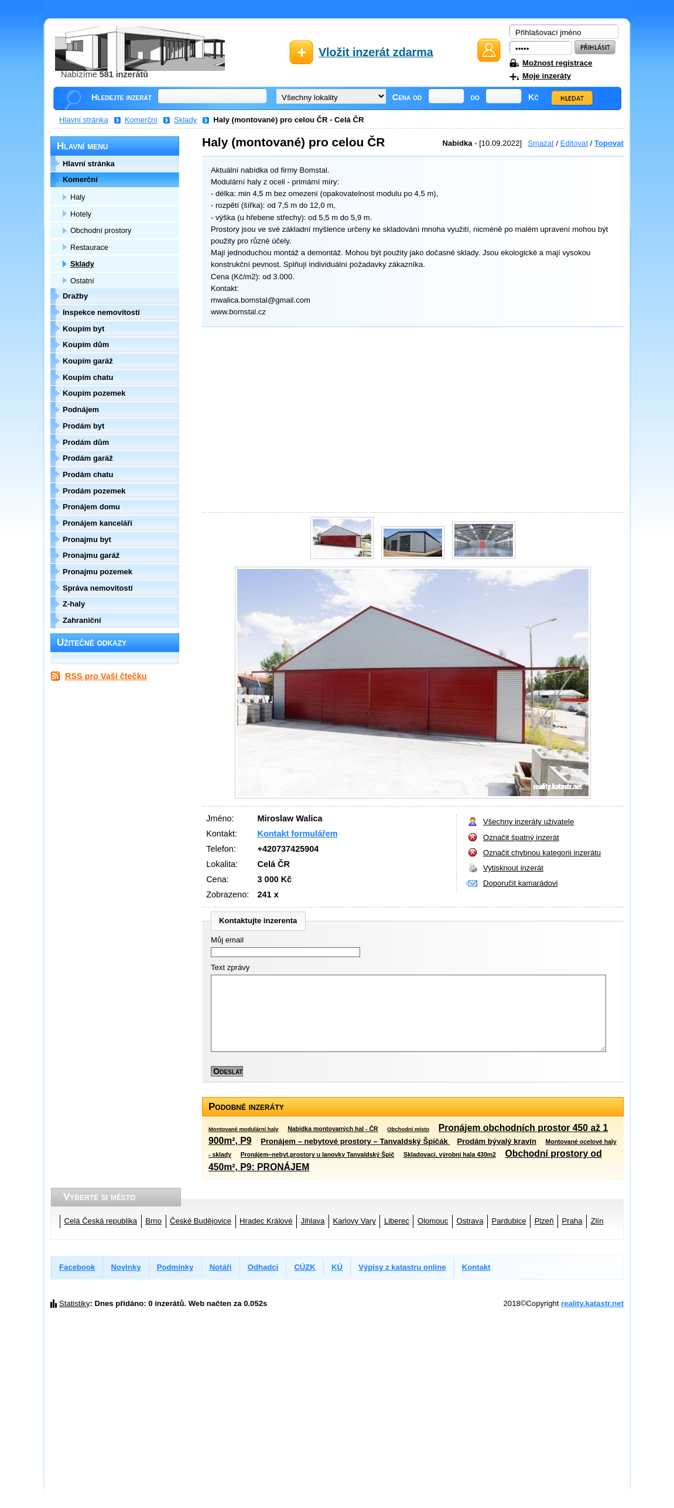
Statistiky (74, 1303)
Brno (153, 1220)
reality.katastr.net (592, 1303)
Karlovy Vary (354, 1220)
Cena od (407, 97)
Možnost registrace (557, 63)
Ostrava (470, 1220)
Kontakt (476, 1267)
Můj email (227, 939)
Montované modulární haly (243, 1129)
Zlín (597, 1220)
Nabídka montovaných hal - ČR (333, 1129)
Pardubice (509, 1220)
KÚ (337, 1267)
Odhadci (263, 1267)
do (475, 97)
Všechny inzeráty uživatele (528, 821)
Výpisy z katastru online (402, 1267)
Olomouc (433, 1220)
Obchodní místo (408, 1129)
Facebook (77, 1267)
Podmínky (175, 1267)
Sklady (185, 119)
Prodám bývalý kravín (496, 1141)
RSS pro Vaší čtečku (105, 676)
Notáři (221, 1267)
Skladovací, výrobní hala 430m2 (449, 1154)
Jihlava (313, 1220)
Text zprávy (230, 967)
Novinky (126, 1267)
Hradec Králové (266, 1220)
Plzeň (544, 1220)
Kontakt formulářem (298, 833)
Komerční (141, 119)
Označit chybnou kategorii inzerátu (542, 852)
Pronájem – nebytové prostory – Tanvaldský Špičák (355, 1141)
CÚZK (304, 1267)
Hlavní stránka (83, 119)
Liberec (396, 1220)
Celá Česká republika (101, 1220)
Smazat (540, 143)
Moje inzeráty (546, 75)
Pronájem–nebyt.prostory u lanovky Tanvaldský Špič (318, 1154)
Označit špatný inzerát (521, 837)
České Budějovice (200, 1220)
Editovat (574, 143)
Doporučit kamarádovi (520, 883)
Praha (572, 1220)
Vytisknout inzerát (513, 867)
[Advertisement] (410, 421)
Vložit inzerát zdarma (376, 52)
